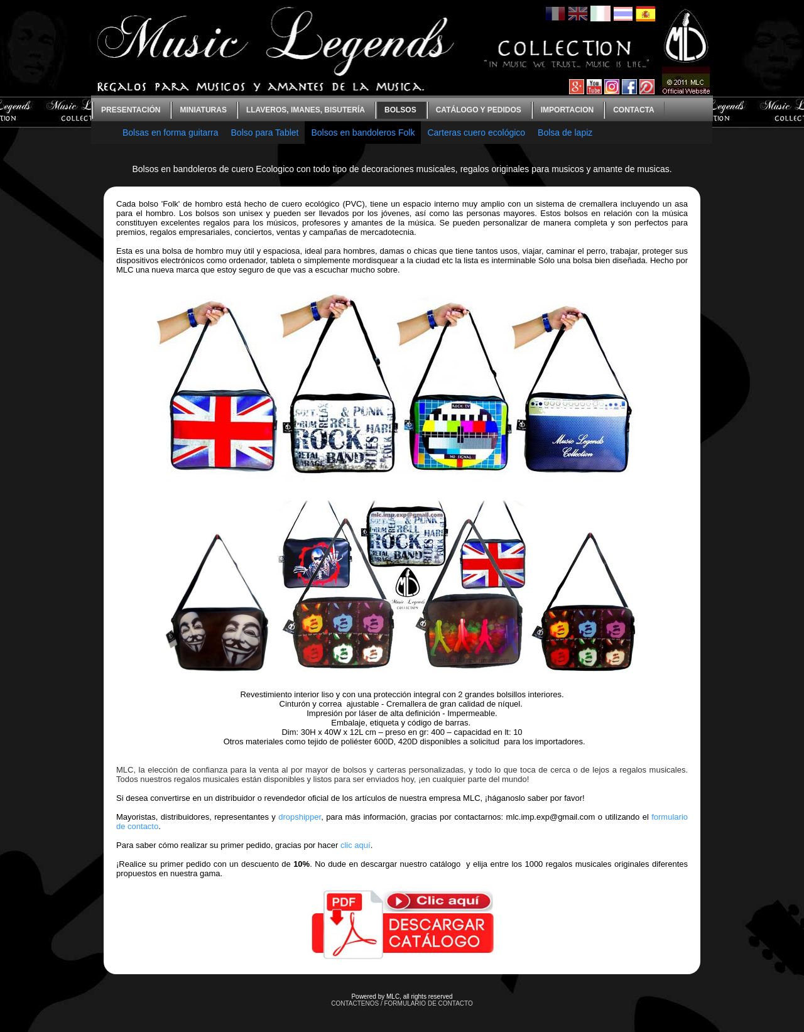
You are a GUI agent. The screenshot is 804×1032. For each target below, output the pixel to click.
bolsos (400, 110)
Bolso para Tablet (265, 133)
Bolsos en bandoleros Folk (363, 133)
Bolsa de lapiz (565, 133)
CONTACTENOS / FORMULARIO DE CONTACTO (402, 1003)
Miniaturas (203, 110)
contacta (634, 110)
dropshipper (299, 817)
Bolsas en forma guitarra (170, 133)
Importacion (567, 110)
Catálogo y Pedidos (478, 110)
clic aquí (355, 845)
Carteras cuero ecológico (476, 133)
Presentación (130, 110)
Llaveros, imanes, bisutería (305, 110)
